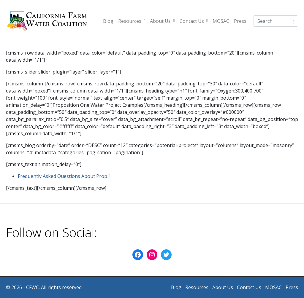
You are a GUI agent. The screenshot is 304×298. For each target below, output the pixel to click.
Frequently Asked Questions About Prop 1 (64, 176)
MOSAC (221, 21)
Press (240, 21)
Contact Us (194, 21)
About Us (162, 21)
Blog (108, 21)
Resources (131, 21)
